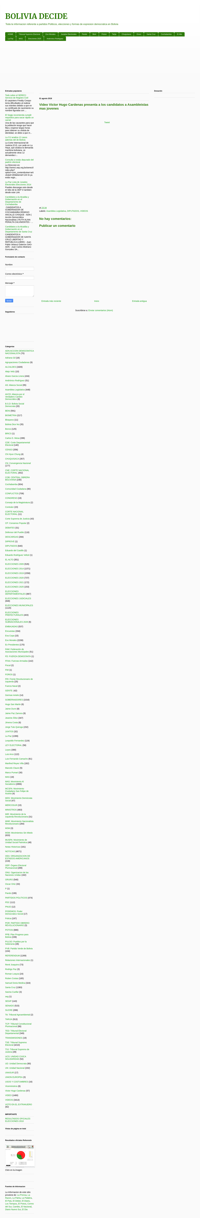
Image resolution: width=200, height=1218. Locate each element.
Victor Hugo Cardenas (15, 1091)
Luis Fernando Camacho (16, 759)
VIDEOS (84, 211)
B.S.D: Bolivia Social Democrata (14, 405)
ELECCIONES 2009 (14, 564)
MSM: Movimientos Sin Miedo (19, 833)
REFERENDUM (12, 955)
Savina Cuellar (12, 992)
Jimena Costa (11, 722)
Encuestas (10, 631)
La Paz (10, 39)
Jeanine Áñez (11, 718)
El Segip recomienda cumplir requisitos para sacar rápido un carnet (19, 117)
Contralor (9, 507)
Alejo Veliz (10, 371)
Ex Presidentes (12, 644)
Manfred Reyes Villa (14, 763)
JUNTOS (9, 731)
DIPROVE (9, 541)
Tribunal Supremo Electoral (29, 34)
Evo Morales (50, 34)
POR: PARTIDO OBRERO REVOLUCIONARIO (17, 924)
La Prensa (22, 1195)
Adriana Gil (10, 358)
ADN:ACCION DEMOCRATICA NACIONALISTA (19, 352)
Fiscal (8, 665)
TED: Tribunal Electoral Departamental (15, 1032)
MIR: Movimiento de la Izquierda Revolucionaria (16, 815)
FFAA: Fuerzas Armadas (16, 661)
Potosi (104, 34)
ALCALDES (10, 367)
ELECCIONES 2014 (14, 568)
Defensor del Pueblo (14, 532)
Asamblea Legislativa (56, 211)
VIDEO (8, 1095)
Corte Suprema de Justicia (17, 519)
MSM (7, 828)
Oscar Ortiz (10, 884)
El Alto (179, 34)
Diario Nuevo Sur (13, 1209)
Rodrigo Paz (11, 969)
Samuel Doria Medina (15, 983)
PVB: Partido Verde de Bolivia (19, 948)
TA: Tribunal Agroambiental (17, 1014)
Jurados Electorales (68, 34)
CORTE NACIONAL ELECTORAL (14, 512)
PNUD (8, 907)
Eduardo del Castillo (14, 550)
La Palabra (27, 1198)
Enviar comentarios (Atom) (100, 310)
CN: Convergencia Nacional (18, 463)
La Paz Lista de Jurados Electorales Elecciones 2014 (18, 183)
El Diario (26, 1201)
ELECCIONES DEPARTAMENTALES (15, 592)
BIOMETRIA (11, 415)
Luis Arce (9, 754)
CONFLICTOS (11, 493)
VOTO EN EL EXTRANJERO (18, 1104)
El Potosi (22, 1203)
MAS (21, 39)
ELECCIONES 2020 (14, 578)
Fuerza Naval (11, 686)
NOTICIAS (10, 851)
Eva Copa (9, 635)
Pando (84, 34)
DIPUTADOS (73, 211)
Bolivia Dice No (12, 424)
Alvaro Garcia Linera (14, 376)
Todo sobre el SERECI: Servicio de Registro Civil (16, 96)
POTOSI (9, 930)
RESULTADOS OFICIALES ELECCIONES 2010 (17, 1119)
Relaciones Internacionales (17, 960)
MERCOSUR (11, 805)
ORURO (9, 879)
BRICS (8, 433)
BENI (7, 411)
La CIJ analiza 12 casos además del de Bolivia (16, 138)
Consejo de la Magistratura (17, 502)
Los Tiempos (11, 1203)
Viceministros (11, 1086)
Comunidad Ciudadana (15, 489)
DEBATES (10, 528)
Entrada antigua (139, 301)
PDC (7, 902)
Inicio (96, 301)
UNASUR (9, 1072)
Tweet (107, 122)
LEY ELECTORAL (13, 745)
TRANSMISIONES (13, 1038)
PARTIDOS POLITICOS (16, 898)
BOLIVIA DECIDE (36, 16)
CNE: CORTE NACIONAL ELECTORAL (17, 471)
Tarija (114, 34)
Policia (8, 918)
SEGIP (8, 1001)
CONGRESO (11, 498)
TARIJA (8, 1019)
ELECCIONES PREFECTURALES (14, 613)
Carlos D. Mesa (12, 438)
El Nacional (26, 1206)
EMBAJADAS (11, 626)
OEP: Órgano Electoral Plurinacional (15, 866)
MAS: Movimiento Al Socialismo (14, 782)
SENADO (9, 1005)
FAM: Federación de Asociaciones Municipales (17, 650)
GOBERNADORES (14, 700)
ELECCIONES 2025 (14, 587)
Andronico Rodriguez (55, 39)
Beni (94, 34)
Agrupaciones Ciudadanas (17, 362)
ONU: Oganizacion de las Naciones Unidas (17, 873)
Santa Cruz (151, 34)
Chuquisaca (126, 34)
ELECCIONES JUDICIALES (18, 598)
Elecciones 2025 (34, 39)
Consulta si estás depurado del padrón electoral (19, 161)
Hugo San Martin (13, 704)
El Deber (17, 1201)
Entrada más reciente (51, 301)
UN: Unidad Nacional (15, 1068)
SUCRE (8, 1010)
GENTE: (9, 690)
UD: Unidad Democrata (16, 1063)
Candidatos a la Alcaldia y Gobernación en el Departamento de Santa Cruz (18, 229)
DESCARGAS (11, 537)
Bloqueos (9, 420)
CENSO (9, 449)
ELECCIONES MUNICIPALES (19, 605)
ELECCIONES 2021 (14, 582)
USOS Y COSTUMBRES (16, 1082)
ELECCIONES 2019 (14, 573)
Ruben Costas (11, 978)
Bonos (8, 429)
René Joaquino (12, 964)
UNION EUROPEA (13, 1077)
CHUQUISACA (12, 459)
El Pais (8, 1201)
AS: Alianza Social (13, 385)
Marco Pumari (11, 772)
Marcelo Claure (12, 768)
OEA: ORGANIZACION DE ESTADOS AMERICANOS (17, 857)
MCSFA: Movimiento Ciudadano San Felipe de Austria (17, 791)
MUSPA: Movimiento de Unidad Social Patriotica (16, 841)
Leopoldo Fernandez (14, 740)
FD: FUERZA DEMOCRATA (18, 656)
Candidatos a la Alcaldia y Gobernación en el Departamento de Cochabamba (17, 201)
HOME (10, 34)
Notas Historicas (12, 847)
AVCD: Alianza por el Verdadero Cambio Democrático (14, 396)
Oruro (139, 34)
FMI (7, 670)
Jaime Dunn (10, 709)
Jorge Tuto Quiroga (14, 727)
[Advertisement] (94, 66)
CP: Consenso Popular (15, 523)
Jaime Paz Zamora (13, 713)
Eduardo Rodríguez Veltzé (17, 555)
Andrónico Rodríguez (15, 380)
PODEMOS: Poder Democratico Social (14, 912)
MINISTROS (11, 810)
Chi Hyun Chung (12, 454)
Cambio (16, 1206)
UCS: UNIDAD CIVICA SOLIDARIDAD (15, 1057)
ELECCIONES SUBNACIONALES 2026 (16, 620)
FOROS (9, 674)
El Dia (25, 1209)
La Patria (16, 1198)
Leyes (8, 750)
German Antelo (12, 695)
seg (7, 996)
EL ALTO (9, 559)
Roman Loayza (12, 974)
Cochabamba (166, 34)
